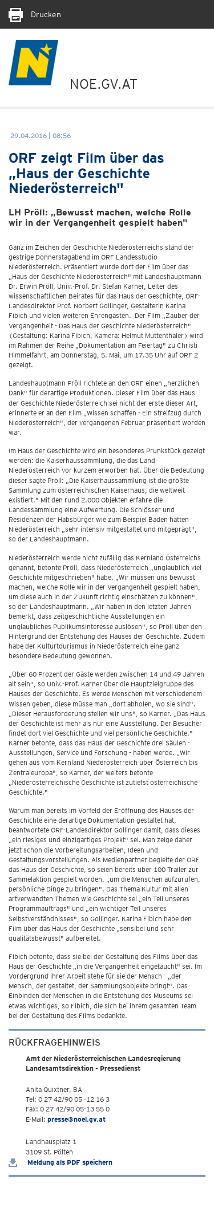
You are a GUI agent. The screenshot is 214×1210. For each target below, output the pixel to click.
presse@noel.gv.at (76, 1119)
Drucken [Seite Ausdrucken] (35, 14)
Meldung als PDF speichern (60, 1162)
